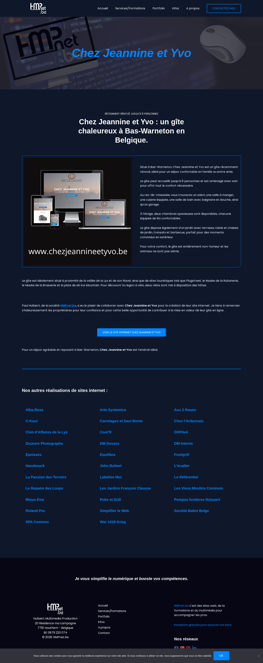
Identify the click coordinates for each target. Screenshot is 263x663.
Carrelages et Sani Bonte (123, 421)
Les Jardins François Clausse (128, 489)
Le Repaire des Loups (46, 489)
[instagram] (189, 648)
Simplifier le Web (116, 511)
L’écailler (182, 466)
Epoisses (34, 455)
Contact (104, 634)
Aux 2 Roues (186, 410)
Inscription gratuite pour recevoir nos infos (204, 625)
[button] (224, 8)
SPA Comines (39, 522)
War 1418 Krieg (114, 522)
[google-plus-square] (183, 648)
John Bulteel (112, 466)
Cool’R (106, 432)
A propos (104, 629)
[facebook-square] (177, 648)
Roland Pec (36, 511)
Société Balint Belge (193, 511)
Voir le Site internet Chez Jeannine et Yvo (131, 333)
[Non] (258, 656)
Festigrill (182, 455)
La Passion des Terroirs (48, 477)
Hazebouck (36, 466)
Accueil (103, 606)
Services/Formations (113, 611)
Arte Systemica (114, 410)
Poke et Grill (111, 500)
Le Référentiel (187, 477)
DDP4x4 (181, 432)
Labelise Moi (112, 477)
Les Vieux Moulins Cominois (201, 489)
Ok (221, 656)
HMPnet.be (68, 305)
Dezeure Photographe (46, 444)
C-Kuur (32, 421)
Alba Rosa (35, 410)
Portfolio (104, 617)
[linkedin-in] (195, 648)
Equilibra (108, 455)
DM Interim (184, 444)
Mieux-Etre (36, 500)
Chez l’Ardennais (190, 421)
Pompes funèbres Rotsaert (199, 500)
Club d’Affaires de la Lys (49, 432)
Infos (101, 623)
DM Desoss (111, 444)
